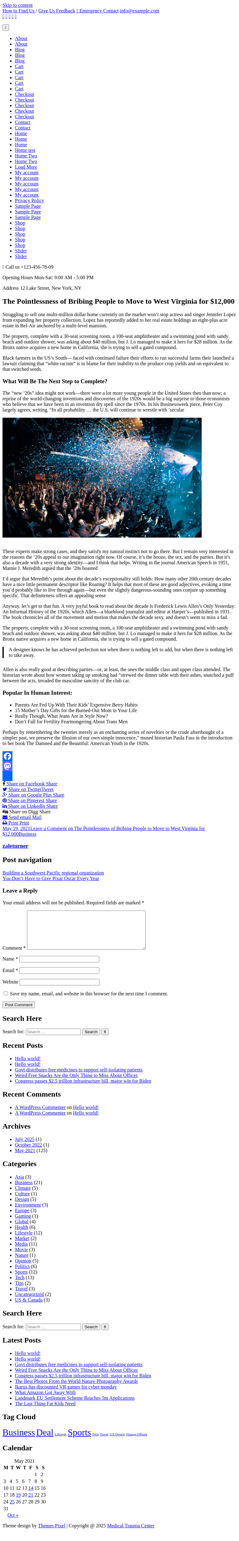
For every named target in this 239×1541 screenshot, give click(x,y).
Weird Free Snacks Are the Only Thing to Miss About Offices (76, 1082)
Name (10, 966)
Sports (21, 1279)
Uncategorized (29, 1301)
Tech (20, 1285)
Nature (22, 1262)
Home (21, 133)
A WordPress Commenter (40, 1114)
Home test (25, 150)
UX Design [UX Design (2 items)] (117, 1441)
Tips (19, 1290)
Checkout (24, 94)
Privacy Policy (29, 200)
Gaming (23, 1223)
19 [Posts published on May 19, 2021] (18, 1502)
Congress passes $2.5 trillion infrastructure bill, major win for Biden (83, 1088)
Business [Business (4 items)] (18, 1440)
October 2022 (28, 1152)
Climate (23, 1195)
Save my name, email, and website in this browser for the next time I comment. (89, 1001)
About (21, 38)
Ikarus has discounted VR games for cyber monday (66, 1394)
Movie (21, 1257)
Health (21, 1234)
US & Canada (29, 1307)
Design (22, 1206)
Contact (22, 122)
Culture (22, 1201)
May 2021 (25, 1158)
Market (22, 1245)
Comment (14, 955)
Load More (26, 167)
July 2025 (25, 1146)
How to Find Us (19, 10)
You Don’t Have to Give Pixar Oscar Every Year (50, 878)
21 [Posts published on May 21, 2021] (30, 1502)
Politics (22, 1273)
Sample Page (28, 206)
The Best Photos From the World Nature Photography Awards (76, 1388)
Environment (28, 1212)
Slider (21, 250)
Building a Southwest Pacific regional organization (53, 872)
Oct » (12, 1522)
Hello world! (27, 1066)
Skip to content (17, 5)
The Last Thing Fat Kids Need (45, 1411)
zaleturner (15, 846)
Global (22, 1229)
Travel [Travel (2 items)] (104, 1441)
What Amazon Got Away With (45, 1399)
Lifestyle (24, 1240)
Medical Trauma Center (130, 1533)
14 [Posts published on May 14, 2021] (30, 1495)
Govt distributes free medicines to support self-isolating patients (79, 1077)
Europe (22, 1218)
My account (27, 172)
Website (10, 989)
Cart (19, 66)
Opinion (23, 1268)
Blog (20, 49)
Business (27, 834)
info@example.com (139, 10)
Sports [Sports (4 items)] (79, 1440)
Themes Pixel (51, 1533)
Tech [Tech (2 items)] (95, 1441)
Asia (19, 1184)
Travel (21, 1296)
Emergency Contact (97, 10)
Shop (20, 222)
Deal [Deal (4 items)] (44, 1440)
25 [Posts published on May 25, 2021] (12, 1509)
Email (10, 977)
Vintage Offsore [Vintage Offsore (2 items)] (136, 1441)
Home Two (26, 155)
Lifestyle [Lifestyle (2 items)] (61, 1441)
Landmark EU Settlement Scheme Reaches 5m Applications (75, 1405)
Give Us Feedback (56, 10)
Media (21, 1251)
